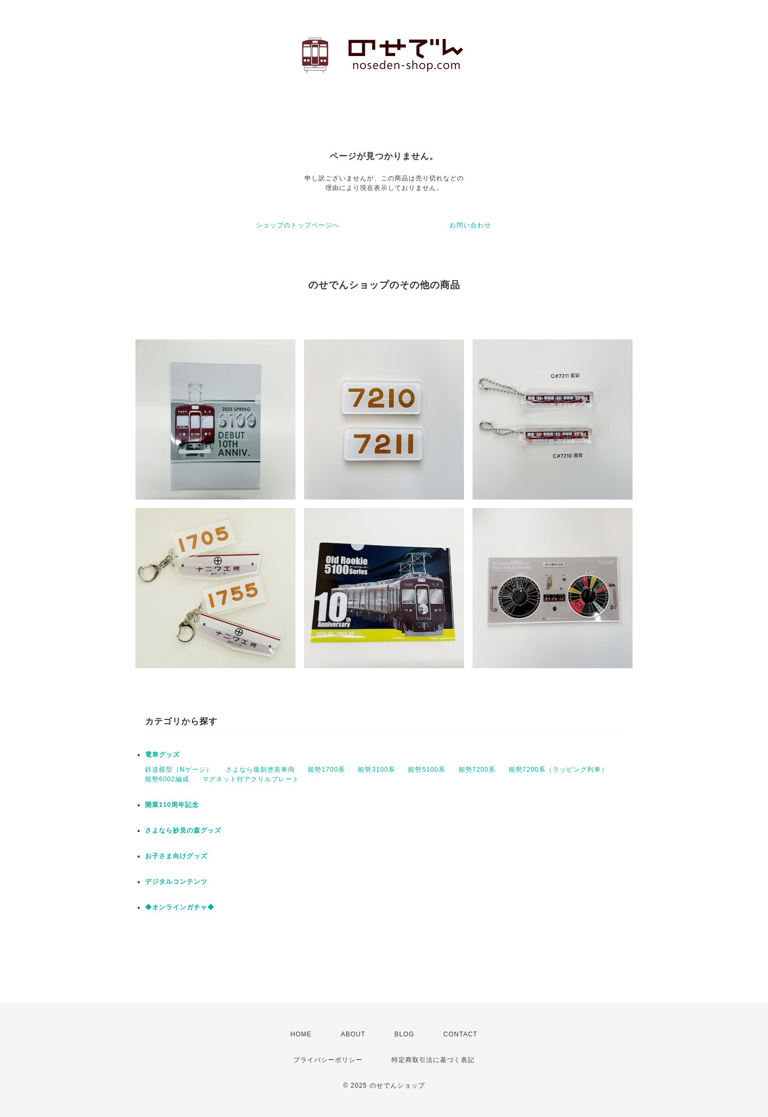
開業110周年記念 (172, 805)
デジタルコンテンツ (176, 881)
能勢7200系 (477, 769)
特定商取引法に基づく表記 (433, 1060)
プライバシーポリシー (328, 1060)
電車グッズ (162, 754)
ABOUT (353, 1034)
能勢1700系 (326, 769)
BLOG (404, 1034)
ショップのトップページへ (297, 225)
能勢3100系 (376, 769)
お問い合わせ (470, 225)
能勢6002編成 (167, 779)
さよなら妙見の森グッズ (183, 830)
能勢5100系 (426, 769)
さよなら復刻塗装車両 (260, 769)
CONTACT (460, 1034)
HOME (301, 1034)
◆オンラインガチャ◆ (179, 907)
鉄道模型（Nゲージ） (179, 769)
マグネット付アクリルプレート (250, 779)
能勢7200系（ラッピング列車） (559, 769)
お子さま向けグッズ (176, 856)
